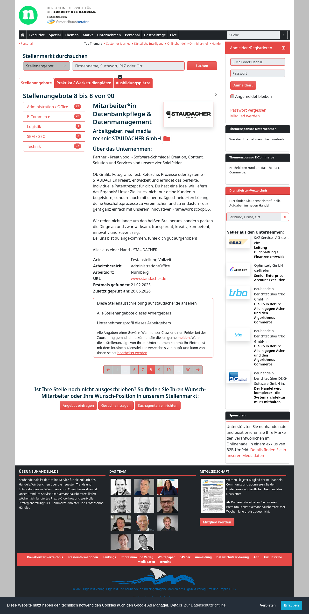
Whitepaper (166, 557)
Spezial (55, 35)
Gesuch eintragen (116, 405)
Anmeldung (203, 557)
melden (183, 337)
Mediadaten (146, 562)
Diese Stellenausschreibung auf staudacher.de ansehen (147, 303)
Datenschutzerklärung (232, 557)
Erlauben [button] (291, 605)
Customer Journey (117, 44)
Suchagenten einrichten (157, 405)
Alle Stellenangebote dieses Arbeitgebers (134, 313)
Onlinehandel (175, 44)
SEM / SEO (36, 136)
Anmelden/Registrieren (251, 47)
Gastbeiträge (155, 35)
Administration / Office (47, 106)
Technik (34, 146)
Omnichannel (198, 44)
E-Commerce (38, 116)
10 (168, 369)
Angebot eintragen (78, 405)
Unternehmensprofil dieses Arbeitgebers (134, 323)
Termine (165, 562)
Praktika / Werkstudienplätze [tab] (83, 83)
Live (173, 35)
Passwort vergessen (248, 110)
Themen (72, 35)
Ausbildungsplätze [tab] (133, 83)
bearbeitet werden (132, 352)
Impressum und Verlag (136, 557)
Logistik (34, 126)
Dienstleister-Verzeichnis (45, 557)
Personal (132, 35)
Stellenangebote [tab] (36, 83)
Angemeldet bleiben (253, 96)
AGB (256, 557)
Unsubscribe (273, 557)
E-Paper (184, 557)
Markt (88, 35)
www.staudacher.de (148, 278)
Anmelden (243, 85)
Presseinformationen (83, 557)
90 (188, 369)
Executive (37, 35)
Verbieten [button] (268, 605)
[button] (120, 77)
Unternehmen (109, 35)
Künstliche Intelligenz (147, 44)
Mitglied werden (245, 116)
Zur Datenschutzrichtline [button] (205, 605)
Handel (215, 44)
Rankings (109, 557)
